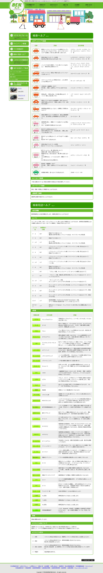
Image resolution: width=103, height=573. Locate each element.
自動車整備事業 (36, 568)
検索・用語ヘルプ (40, 9)
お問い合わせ (54, 566)
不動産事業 (28, 568)
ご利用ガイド (33, 566)
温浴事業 (63, 568)
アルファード (21, 95)
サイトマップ (89, 566)
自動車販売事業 (46, 568)
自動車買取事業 (56, 568)
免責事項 (61, 566)
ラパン (20, 88)
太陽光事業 (70, 568)
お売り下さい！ (24, 566)
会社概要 (46, 566)
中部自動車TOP (19, 568)
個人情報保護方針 (69, 566)
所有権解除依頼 (80, 566)
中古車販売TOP (29, 9)
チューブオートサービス (81, 568)
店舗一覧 (40, 566)
